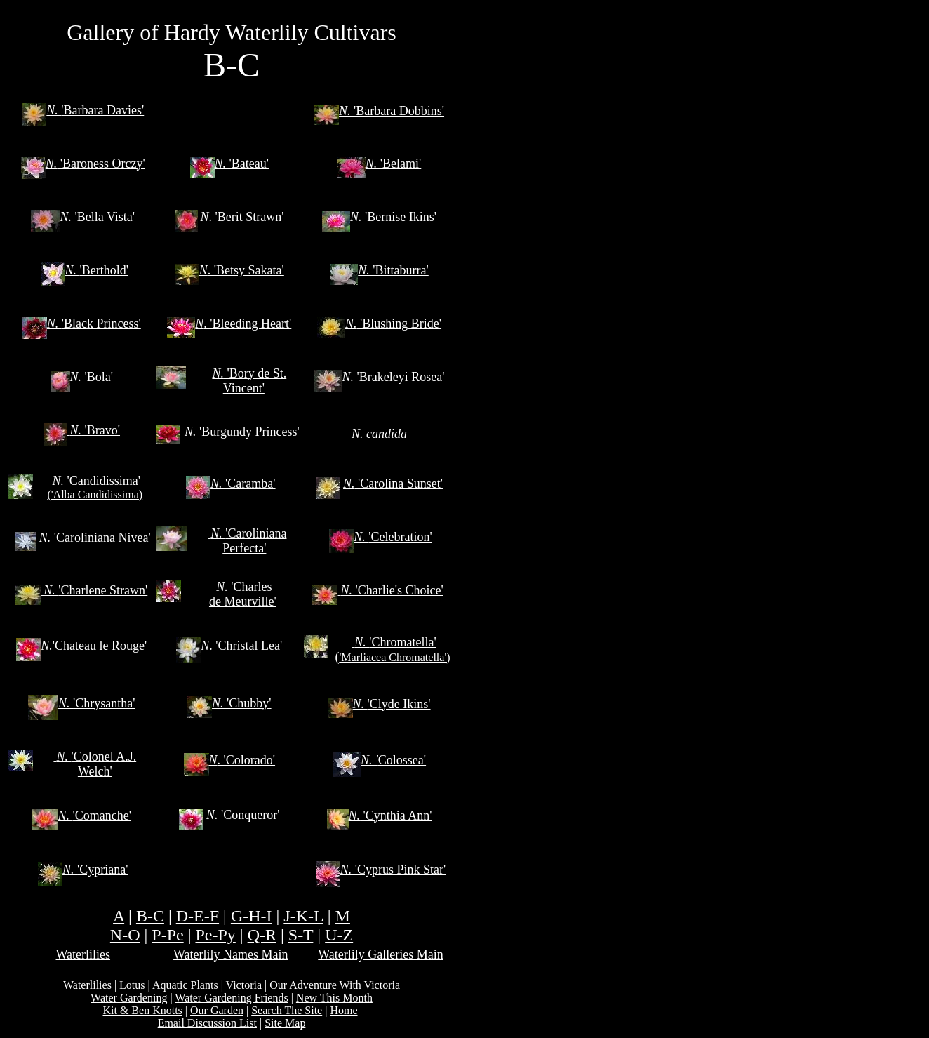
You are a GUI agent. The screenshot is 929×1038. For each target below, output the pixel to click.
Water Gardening (129, 998)
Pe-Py (215, 935)
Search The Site (286, 1010)
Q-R (262, 935)
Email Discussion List (207, 1023)
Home (343, 1010)
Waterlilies (83, 954)
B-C (150, 916)
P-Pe (167, 935)
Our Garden (216, 1010)
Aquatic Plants (185, 985)
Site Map (285, 1023)
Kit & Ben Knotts (142, 1010)
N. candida (379, 434)
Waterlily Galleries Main (380, 954)
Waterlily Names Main (230, 954)
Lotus (132, 985)
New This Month (334, 998)
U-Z (339, 935)
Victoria (244, 985)
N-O (125, 935)
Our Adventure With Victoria (334, 985)
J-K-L (303, 916)
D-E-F (197, 916)
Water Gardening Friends (231, 998)
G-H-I (251, 916)
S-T (301, 935)
